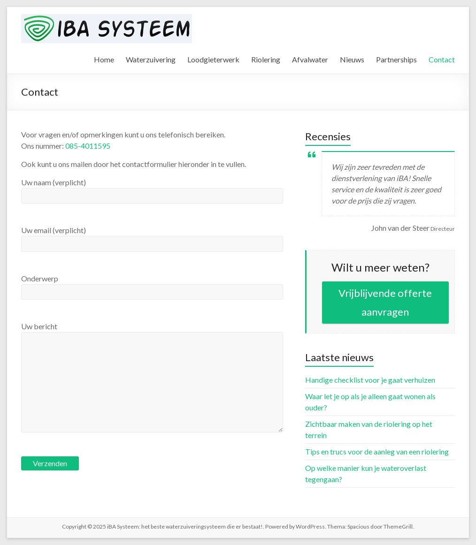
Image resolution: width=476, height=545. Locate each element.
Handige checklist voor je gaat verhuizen (370, 379)
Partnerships (396, 59)
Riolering (265, 59)
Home (104, 59)
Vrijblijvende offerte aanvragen (385, 302)
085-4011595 (87, 145)
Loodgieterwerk (213, 59)
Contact (442, 59)
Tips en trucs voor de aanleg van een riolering (377, 451)
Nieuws (352, 59)
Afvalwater (310, 59)
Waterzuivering (151, 59)
